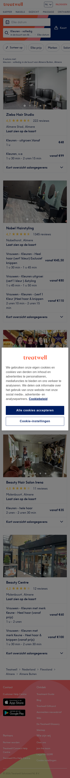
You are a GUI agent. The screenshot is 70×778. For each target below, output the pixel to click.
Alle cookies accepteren (35, 410)
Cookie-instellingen (35, 421)
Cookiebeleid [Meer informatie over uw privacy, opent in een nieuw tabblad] (38, 399)
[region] (35, 389)
